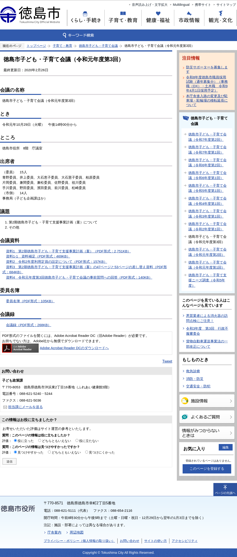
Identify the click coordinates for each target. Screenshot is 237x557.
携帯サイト (203, 4)
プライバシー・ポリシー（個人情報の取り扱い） (79, 541)
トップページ (36, 46)
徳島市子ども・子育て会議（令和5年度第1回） (207, 188)
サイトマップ (226, 4)
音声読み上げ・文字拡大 (150, 4)
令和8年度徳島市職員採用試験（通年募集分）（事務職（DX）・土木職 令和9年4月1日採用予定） (207, 83)
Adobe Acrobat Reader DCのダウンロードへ (55, 348)
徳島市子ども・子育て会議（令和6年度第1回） (207, 175)
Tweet (167, 361)
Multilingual (181, 4)
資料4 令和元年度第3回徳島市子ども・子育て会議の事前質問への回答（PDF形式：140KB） (79, 277)
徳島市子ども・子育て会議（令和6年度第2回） (207, 162)
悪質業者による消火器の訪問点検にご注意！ (207, 318)
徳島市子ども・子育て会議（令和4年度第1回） (207, 201)
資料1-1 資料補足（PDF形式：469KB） (38, 256)
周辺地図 (77, 532)
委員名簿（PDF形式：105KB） (30, 301)
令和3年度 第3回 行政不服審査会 (207, 331)
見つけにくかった (102, 452)
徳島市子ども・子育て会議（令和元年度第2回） (207, 252)
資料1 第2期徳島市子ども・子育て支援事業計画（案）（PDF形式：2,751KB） (68, 251)
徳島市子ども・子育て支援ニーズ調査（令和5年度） (207, 280)
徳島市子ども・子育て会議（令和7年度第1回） (207, 149)
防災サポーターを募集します (207, 69)
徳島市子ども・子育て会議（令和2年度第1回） (207, 226)
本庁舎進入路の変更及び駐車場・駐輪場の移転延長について (207, 100)
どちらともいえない (56, 441)
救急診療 (193, 371)
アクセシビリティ (185, 541)
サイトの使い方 (155, 541)
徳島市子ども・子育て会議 (98, 46)
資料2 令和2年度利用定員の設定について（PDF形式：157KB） (56, 262)
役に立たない (89, 441)
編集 (225, 447)
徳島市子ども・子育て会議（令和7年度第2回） (207, 137)
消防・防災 (194, 379)
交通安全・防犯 (198, 386)
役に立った (26, 441)
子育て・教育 (62, 46)
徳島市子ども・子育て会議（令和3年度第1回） (207, 213)
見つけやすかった (31, 452)
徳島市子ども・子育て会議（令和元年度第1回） (207, 265)
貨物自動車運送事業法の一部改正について (207, 343)
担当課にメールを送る (25, 407)
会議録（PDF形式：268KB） (28, 325)
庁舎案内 (54, 532)
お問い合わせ (129, 541)
